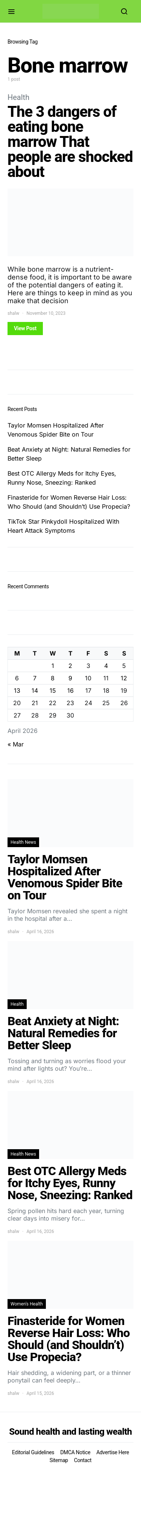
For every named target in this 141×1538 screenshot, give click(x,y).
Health (18, 97)
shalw (13, 313)
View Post (25, 328)
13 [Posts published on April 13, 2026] (17, 690)
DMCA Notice (75, 1452)
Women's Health (27, 1304)
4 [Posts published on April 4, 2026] (106, 665)
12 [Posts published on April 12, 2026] (124, 678)
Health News (23, 842)
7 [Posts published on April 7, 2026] (34, 678)
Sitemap (59, 1460)
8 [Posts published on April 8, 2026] (53, 678)
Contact (82, 1460)
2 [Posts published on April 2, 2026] (70, 665)
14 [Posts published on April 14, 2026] (35, 690)
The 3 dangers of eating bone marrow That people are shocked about (70, 142)
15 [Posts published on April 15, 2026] (53, 690)
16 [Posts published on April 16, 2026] (70, 690)
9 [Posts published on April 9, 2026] (70, 678)
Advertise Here (112, 1452)
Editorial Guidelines (33, 1452)
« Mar (16, 744)
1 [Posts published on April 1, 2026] (53, 665)
